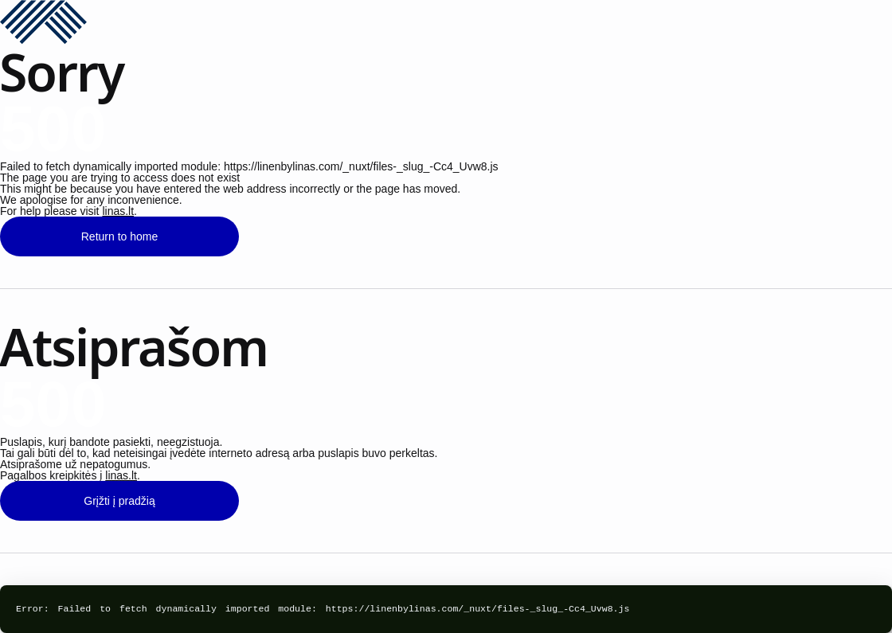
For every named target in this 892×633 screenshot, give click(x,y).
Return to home (119, 236)
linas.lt (118, 211)
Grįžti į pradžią (119, 500)
